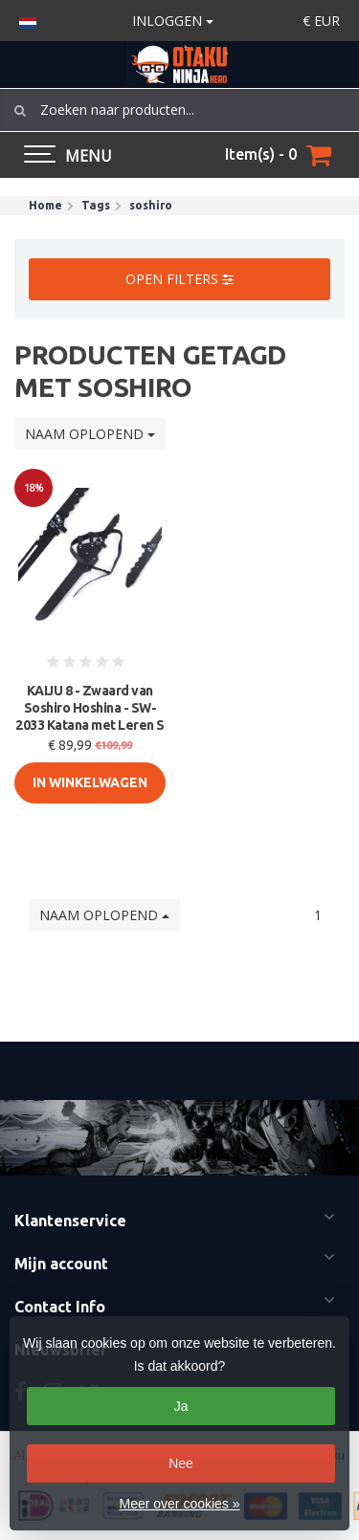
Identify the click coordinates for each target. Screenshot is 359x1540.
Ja (181, 1406)
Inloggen (172, 20)
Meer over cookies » (179, 1503)
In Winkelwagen (90, 782)
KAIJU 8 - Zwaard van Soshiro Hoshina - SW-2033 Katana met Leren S (90, 708)
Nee (180, 1463)
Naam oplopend (90, 434)
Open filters (179, 279)
